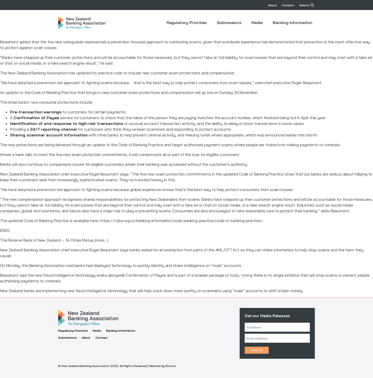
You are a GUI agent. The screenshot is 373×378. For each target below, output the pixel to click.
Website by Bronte (162, 366)
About (272, 5)
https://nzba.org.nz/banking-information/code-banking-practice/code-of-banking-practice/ (181, 220)
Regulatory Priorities (186, 22)
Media (257, 22)
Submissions (229, 22)
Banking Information (292, 22)
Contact (288, 5)
